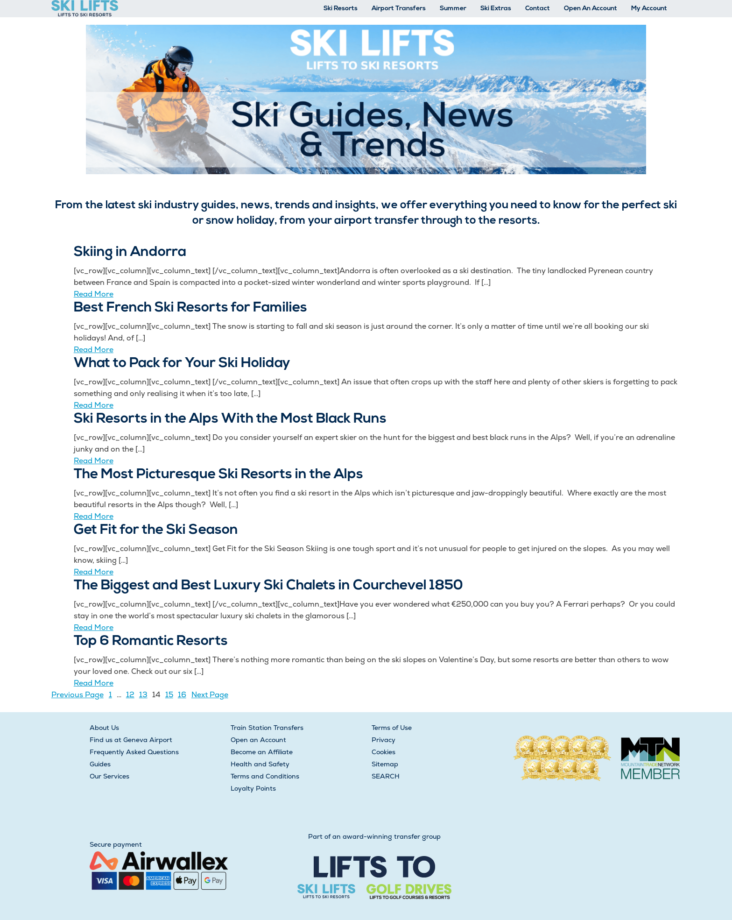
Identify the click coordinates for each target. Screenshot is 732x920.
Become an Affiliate (262, 752)
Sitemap (385, 764)
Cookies (383, 752)
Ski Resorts (341, 8)
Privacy (383, 740)
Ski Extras (495, 8)
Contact (537, 8)
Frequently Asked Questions (134, 752)
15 (169, 695)
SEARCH (386, 776)
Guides (100, 764)
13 (143, 695)
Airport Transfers (399, 8)
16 (182, 695)
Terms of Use (392, 727)
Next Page (209, 695)
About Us (104, 727)
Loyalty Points (253, 788)
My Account (649, 8)
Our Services (109, 776)
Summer (453, 8)
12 (130, 695)
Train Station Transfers (267, 727)
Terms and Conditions (265, 776)
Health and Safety (260, 764)
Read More (93, 294)
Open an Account (258, 740)
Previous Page (77, 695)
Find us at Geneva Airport (131, 740)
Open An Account (590, 8)
